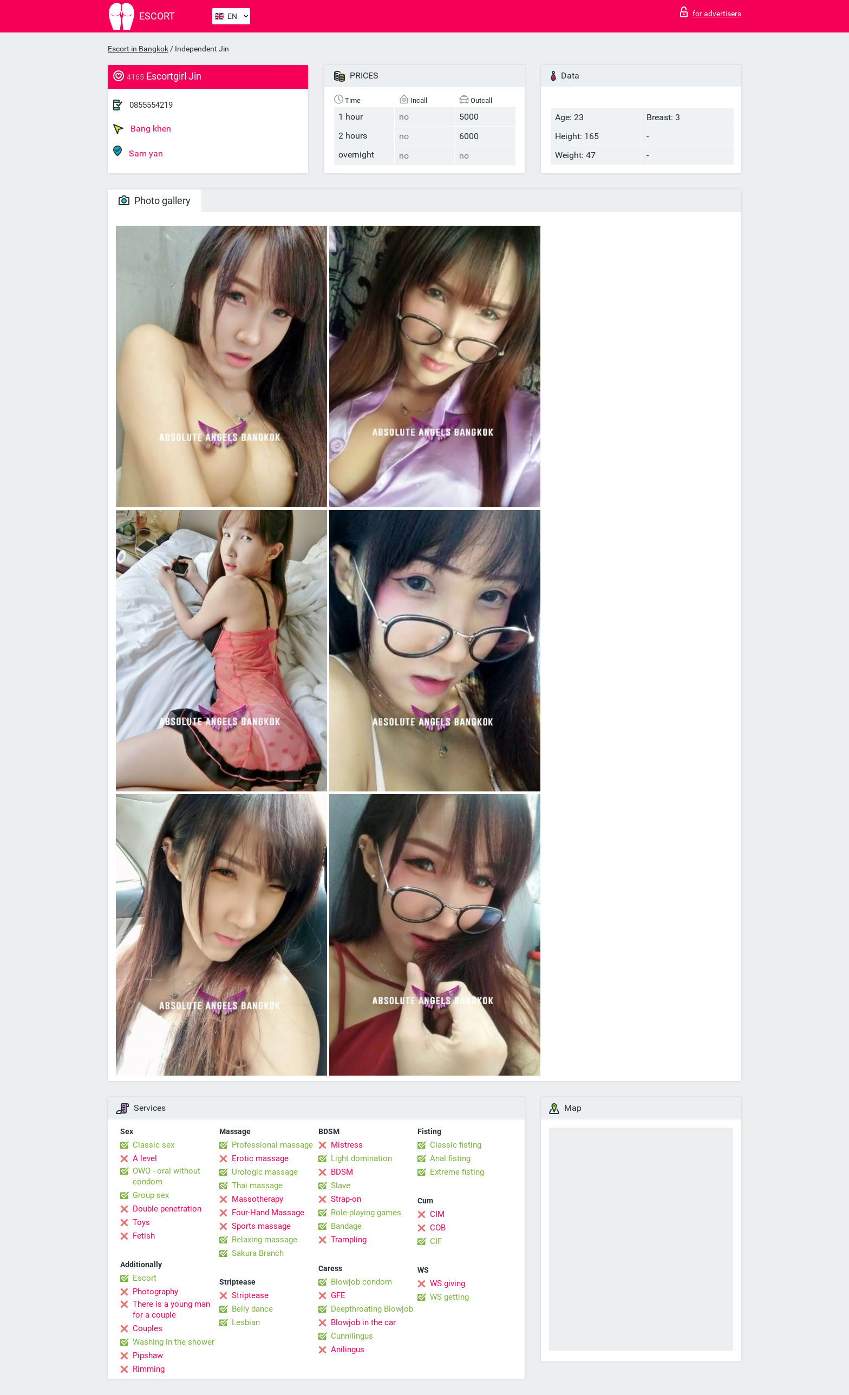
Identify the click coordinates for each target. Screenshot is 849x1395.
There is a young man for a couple (171, 1309)
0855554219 (151, 105)
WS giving (447, 1283)
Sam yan (138, 152)
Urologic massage (265, 1172)
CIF (436, 1241)
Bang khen (142, 128)
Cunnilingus (352, 1336)
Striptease (250, 1295)
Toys (141, 1222)
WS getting (449, 1297)
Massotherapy (257, 1199)
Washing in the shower (173, 1342)
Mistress (347, 1145)
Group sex (151, 1195)
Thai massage (257, 1185)
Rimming (149, 1369)
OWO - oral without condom (166, 1176)
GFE (338, 1295)
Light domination (361, 1158)
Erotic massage (260, 1158)
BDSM (342, 1172)
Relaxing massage (264, 1240)
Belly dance (252, 1309)
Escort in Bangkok (138, 48)
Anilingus (347, 1349)
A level (145, 1158)
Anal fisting (450, 1158)
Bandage (346, 1226)
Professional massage (272, 1145)
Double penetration (167, 1209)
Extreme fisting (457, 1172)
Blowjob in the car (363, 1322)
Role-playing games (366, 1212)
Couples (147, 1328)
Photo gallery (155, 200)
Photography (155, 1291)
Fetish (144, 1236)
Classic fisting (455, 1145)
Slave (340, 1185)
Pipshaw (148, 1355)
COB (438, 1228)
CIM (437, 1214)
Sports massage (261, 1226)
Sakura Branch (258, 1253)
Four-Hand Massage (268, 1212)
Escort (144, 1278)
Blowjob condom (361, 1282)
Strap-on (346, 1199)
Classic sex (153, 1145)
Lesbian (246, 1322)
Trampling (349, 1240)
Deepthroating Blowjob (372, 1309)
